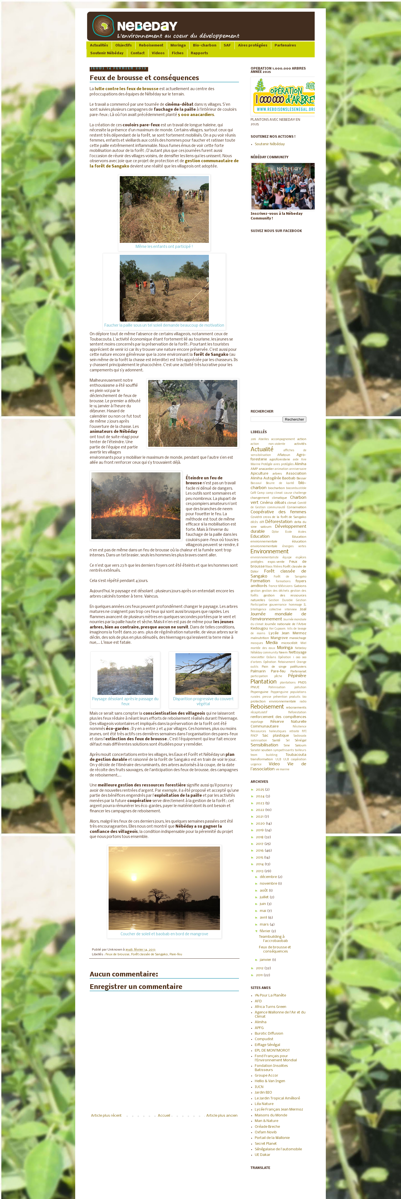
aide (296, 459)
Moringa (178, 45)
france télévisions (281, 586)
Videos (158, 53)
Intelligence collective (266, 609)
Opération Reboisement (279, 662)
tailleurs (300, 750)
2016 (260, 850)
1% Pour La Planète (270, 995)
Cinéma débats (273, 503)
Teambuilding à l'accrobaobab (273, 939)
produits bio (297, 697)
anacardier (266, 469)
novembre (269, 883)
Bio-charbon (204, 45)
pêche (278, 676)
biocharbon (276, 488)
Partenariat (298, 671)
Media (272, 643)
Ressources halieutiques (268, 731)
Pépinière (297, 676)
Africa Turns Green (270, 1007)
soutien (266, 750)
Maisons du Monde (271, 1115)
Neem (283, 652)
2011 (259, 975)
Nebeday (300, 648)
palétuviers (298, 666)
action (301, 439)
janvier (266, 960)
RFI (304, 731)
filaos (269, 566)
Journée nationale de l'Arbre (285, 624)
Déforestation (278, 522)
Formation (260, 581)
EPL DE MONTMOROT (272, 1050)
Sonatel (255, 750)
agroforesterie (280, 459)
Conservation (296, 507)
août (264, 890)
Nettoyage (297, 652)
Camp (261, 493)
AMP (254, 469)
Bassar (301, 478)
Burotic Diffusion (269, 1033)
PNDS (302, 682)
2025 (260, 789)
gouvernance (278, 604)
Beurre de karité (280, 483)
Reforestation (297, 712)
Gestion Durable (281, 600)
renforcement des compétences (278, 717)
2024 (260, 796)
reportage (257, 722)
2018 (260, 837)
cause (288, 493)
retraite (294, 731)
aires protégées (283, 464)
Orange (301, 662)
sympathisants (283, 750)
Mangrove (279, 638)
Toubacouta (296, 755)
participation (259, 676)
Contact (138, 53)
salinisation (259, 740)
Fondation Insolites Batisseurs (271, 1068)
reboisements (296, 707)
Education (260, 536)
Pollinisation (276, 687)
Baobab (288, 478)
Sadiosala (300, 735)
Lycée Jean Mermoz (288, 633)
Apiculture (259, 473)
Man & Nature (266, 1121)
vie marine (282, 769)
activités (300, 444)
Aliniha (300, 464)
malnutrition (260, 638)
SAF (227, 45)
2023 (260, 803)
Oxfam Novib (266, 1132)
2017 (260, 844)
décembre (269, 877)
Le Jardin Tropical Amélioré (277, 1098)
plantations (288, 682)
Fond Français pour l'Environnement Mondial (276, 1058)
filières (277, 566)
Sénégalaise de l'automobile (278, 1149)
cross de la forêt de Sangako (284, 517)
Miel (303, 643)
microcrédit (289, 643)
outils (254, 666)
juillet (265, 897)
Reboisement (151, 45)
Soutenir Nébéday (106, 53)
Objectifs (123, 45)
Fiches (178, 53)
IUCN (259, 1087)
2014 (260, 864)
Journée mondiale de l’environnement (278, 616)
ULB (278, 759)
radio (303, 701)
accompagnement (283, 439)
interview (291, 609)
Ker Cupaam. (278, 628)
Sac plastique (275, 735)
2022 (260, 810)
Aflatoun (283, 455)
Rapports (199, 53)
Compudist (264, 1039)
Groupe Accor (266, 1075)
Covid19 (256, 517)
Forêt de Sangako (290, 576)
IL (305, 604)
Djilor (275, 532)
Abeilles (263, 439)
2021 (260, 816)
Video (274, 764)
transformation (262, 759)
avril (264, 917)
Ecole (288, 532)
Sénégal (300, 740)
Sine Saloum (295, 745)
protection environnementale (273, 701)
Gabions (300, 586)
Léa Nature (264, 1104)
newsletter (258, 657)
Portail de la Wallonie (272, 1138)
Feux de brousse (117, 954)
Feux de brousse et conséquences (275, 949)
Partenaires (285, 45)
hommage (295, 604)
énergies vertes (294, 546)
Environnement (270, 552)
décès (254, 522)
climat (291, 503)
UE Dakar (262, 1155)
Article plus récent (106, 1115)
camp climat (274, 493)
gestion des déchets (275, 591)
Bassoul (256, 483)
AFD (258, 1001)
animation (281, 469)
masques (257, 643)
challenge (299, 493)
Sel (288, 740)
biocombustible (296, 488)
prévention (280, 697)
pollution (300, 687)
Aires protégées (252, 45)
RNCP (254, 735)
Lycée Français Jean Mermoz (279, 1109)
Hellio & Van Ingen (270, 1081)
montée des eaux (263, 648)
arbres (277, 473)
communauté (276, 507)
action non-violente (268, 444)
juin (263, 904)
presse (266, 697)
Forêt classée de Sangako (149, 954)
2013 (260, 871)
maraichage (297, 638)
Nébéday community (264, 652)
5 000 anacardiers (196, 115)
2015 (260, 857)
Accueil (164, 1115)
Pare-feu (176, 954)
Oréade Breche (267, 1127)
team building (264, 755)
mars (265, 924)
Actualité (262, 450)
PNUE (255, 687)
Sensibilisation (264, 745)
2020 (261, 823)
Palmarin (258, 671)
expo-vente (276, 562)
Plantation (264, 682)
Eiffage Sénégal (267, 1045)
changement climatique (269, 498)
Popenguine (259, 692)
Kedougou (259, 628)
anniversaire (297, 469)
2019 (253, 439)
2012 (260, 968)
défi (262, 522)
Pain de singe (274, 666)
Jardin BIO (263, 1092)
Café (253, 493)
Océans (271, 657)
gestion (256, 591)
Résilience (299, 726)
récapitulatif (259, 712)
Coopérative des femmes (278, 512)
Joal (303, 609)
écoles (302, 532)
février (265, 931)
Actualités (99, 45)
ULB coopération (294, 759)
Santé (276, 740)
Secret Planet (266, 1144)
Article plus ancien (222, 1115)
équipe (287, 557)
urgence (256, 764)
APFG (259, 1028)
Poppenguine (279, 692)
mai (263, 911)
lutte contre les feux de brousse (126, 89)
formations (283, 581)
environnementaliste (264, 557)
